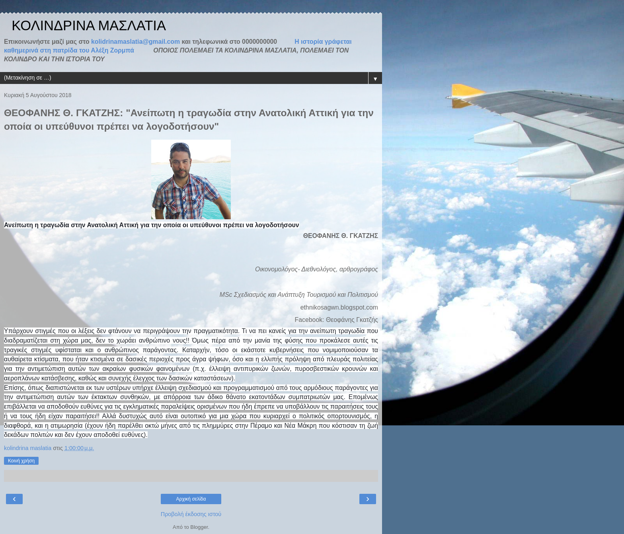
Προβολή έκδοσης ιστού (191, 514)
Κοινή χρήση (21, 461)
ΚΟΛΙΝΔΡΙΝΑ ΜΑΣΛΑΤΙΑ (85, 25)
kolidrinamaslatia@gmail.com (135, 41)
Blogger (199, 527)
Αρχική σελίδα (191, 499)
